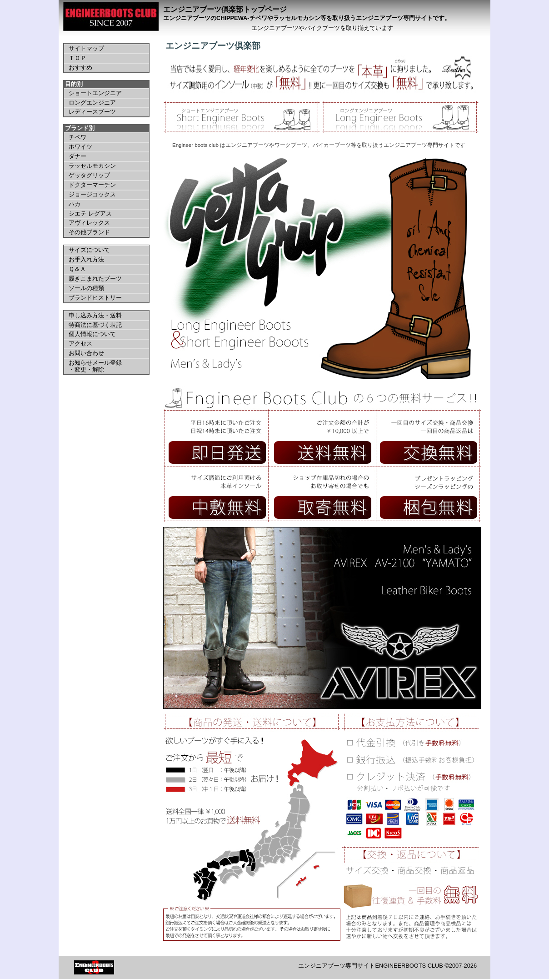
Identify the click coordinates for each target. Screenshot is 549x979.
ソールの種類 (86, 288)
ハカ (74, 204)
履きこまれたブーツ (95, 278)
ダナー (77, 156)
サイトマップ (86, 48)
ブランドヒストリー (95, 297)
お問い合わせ (86, 353)
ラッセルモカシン (92, 165)
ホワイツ (80, 146)
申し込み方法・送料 (95, 315)
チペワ (77, 137)
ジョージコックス (92, 194)
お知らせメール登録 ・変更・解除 (95, 366)
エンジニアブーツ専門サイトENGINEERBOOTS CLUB (370, 965)
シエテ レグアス (90, 213)
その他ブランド (89, 232)
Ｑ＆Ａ (77, 269)
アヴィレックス (89, 222)
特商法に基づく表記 (95, 324)
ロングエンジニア (92, 102)
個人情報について (92, 334)
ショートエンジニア (95, 93)
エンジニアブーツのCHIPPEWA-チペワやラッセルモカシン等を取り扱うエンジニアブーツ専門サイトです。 (306, 18)
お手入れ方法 (86, 259)
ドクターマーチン (92, 184)
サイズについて (89, 249)
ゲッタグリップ (89, 175)
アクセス (80, 343)
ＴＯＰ (77, 58)
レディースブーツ (92, 111)
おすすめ (80, 67)
